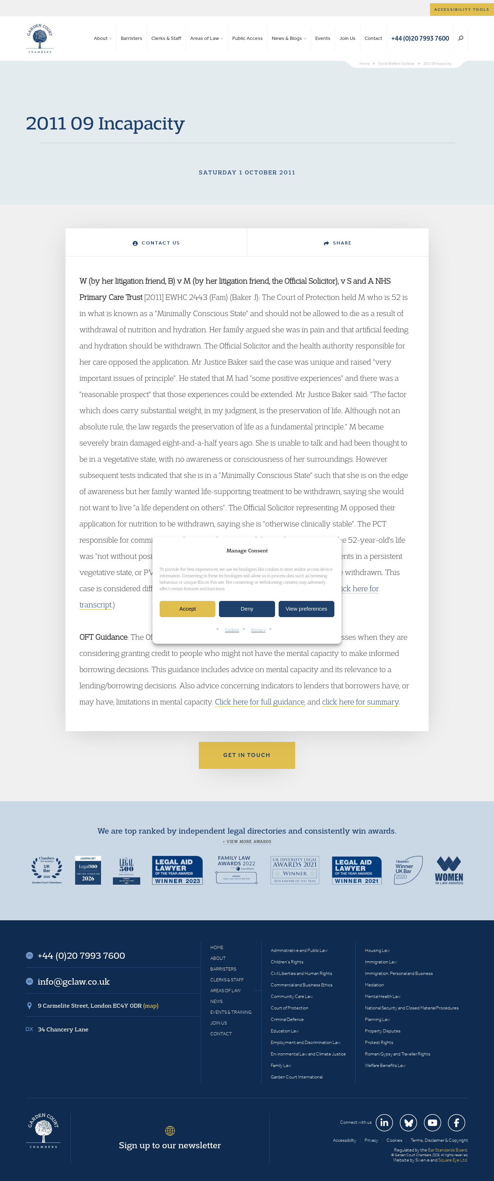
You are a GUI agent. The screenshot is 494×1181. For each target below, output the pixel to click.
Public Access (247, 38)
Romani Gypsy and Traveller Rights (397, 1054)
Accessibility (344, 1140)
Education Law (285, 1031)
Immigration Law (381, 962)
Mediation (374, 985)
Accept (187, 609)
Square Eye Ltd (452, 1160)
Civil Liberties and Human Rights (301, 973)
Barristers (131, 38)
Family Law (281, 1065)
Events (322, 38)
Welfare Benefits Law (385, 1065)
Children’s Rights (287, 962)
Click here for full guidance (260, 701)
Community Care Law (292, 996)
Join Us (347, 38)
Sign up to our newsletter (170, 1145)
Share (338, 243)
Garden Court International (297, 1077)
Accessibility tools (462, 9)
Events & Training (231, 1012)
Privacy (258, 630)
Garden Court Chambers (40, 38)
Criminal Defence (287, 1019)
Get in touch (247, 755)
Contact (373, 38)
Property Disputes (383, 1031)
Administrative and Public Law (299, 950)
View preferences (307, 609)
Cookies (232, 630)
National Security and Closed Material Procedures (412, 1008)
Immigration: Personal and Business (399, 973)
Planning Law (377, 1019)
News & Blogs (287, 38)
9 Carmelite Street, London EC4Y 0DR (98, 1005)
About (101, 38)
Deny (247, 609)
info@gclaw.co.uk (74, 981)
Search (461, 38)
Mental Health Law (383, 996)
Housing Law (377, 950)
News (216, 1001)
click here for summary (360, 701)
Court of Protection (289, 1008)
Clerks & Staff (166, 38)
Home (216, 947)
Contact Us (156, 243)
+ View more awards (247, 841)
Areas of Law (204, 38)
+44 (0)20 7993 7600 (420, 38)
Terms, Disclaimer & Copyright (439, 1140)
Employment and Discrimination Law (305, 1042)
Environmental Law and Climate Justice (308, 1054)
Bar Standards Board (447, 1150)
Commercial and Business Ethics (302, 985)
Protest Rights (379, 1042)
